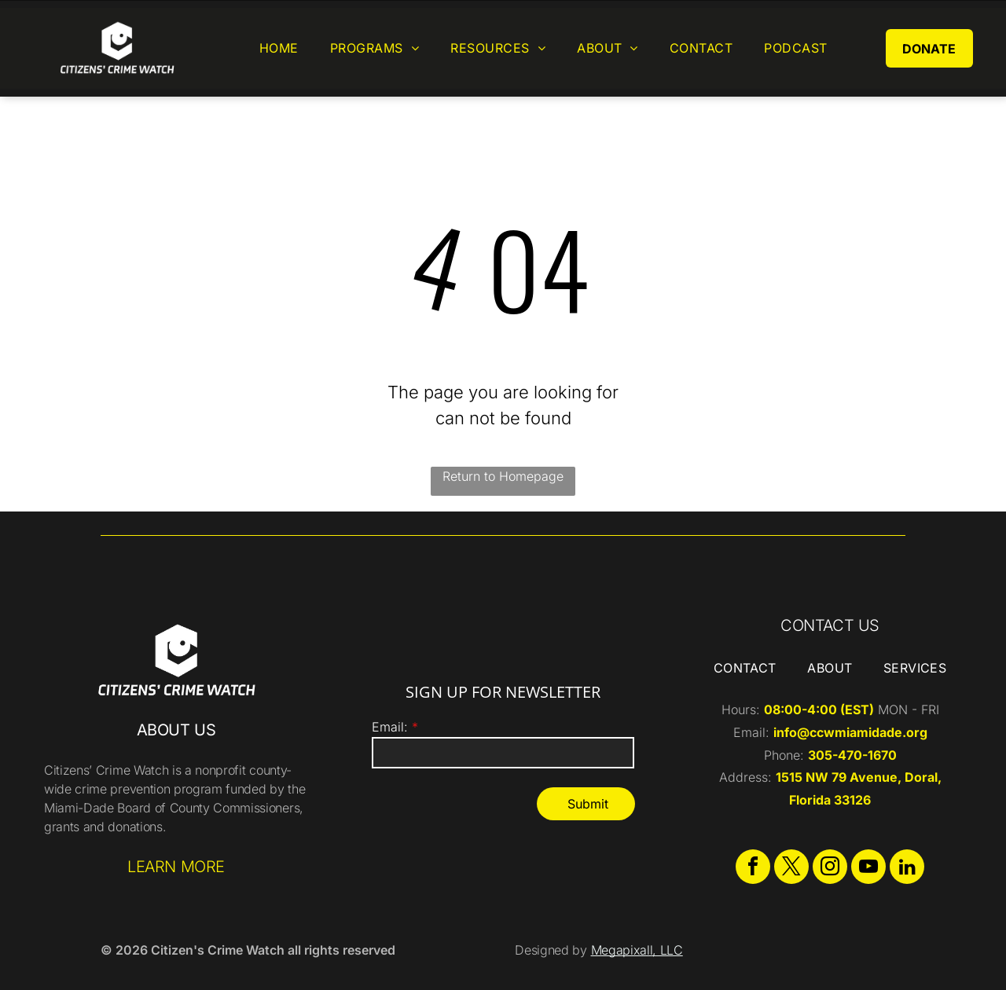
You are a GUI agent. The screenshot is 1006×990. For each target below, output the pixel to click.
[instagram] (830, 868)
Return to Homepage (503, 476)
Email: (390, 727)
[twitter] (791, 868)
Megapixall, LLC (637, 950)
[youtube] (868, 868)
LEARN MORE (176, 866)
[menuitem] (279, 48)
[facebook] (753, 868)
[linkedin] (907, 868)
